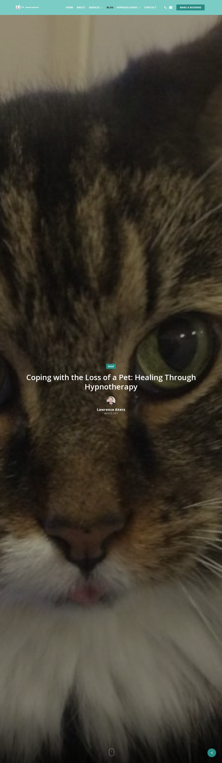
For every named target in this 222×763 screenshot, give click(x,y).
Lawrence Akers (111, 409)
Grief (111, 366)
